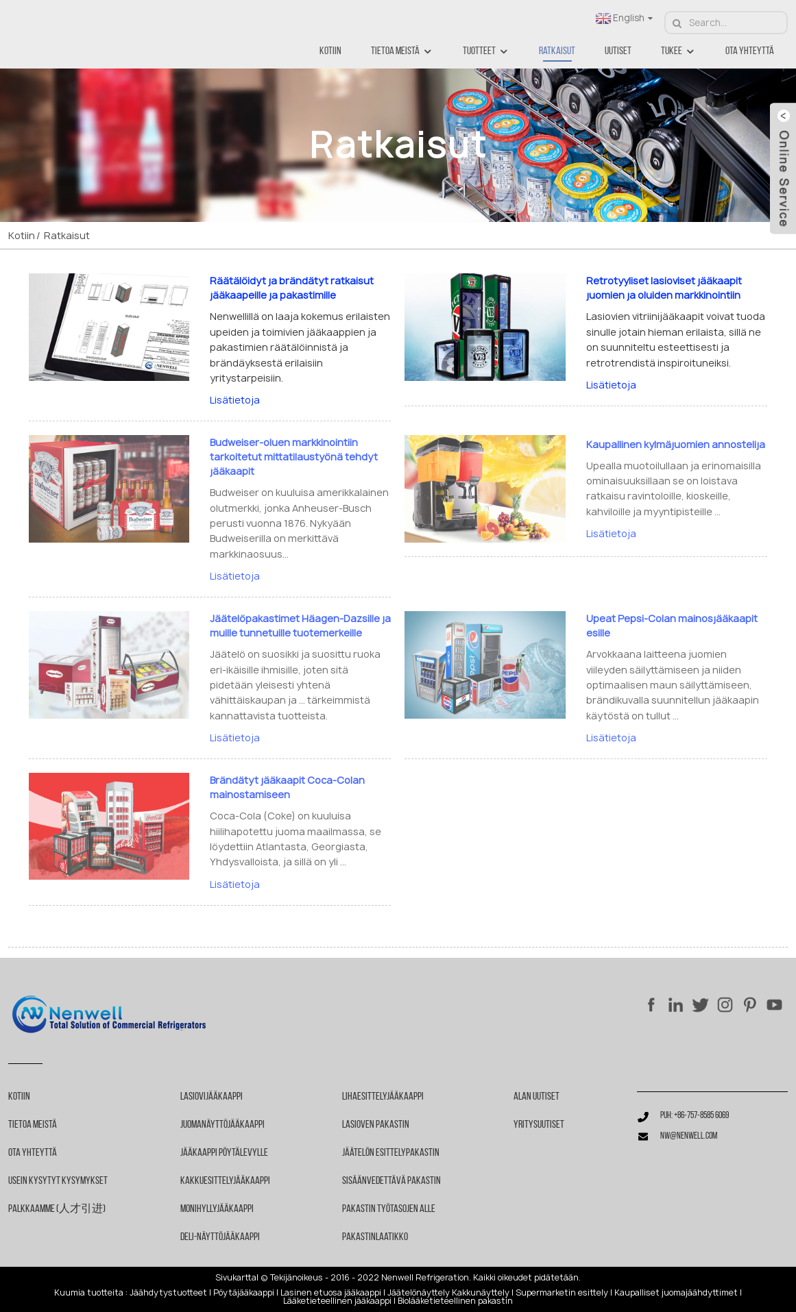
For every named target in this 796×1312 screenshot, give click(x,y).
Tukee (678, 51)
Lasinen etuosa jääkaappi (330, 1293)
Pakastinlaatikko (375, 1237)
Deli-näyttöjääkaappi (220, 1237)
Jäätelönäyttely (418, 1293)
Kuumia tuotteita (88, 1293)
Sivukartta (235, 1278)
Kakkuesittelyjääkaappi (225, 1181)
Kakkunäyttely (480, 1293)
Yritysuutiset (539, 1124)
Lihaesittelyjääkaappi (383, 1096)
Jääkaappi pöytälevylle (224, 1153)
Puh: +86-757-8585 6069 (694, 1116)
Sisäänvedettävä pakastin (391, 1181)
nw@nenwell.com (688, 1136)
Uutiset (618, 51)
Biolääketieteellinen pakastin (455, 1301)
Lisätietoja (235, 399)
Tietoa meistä (402, 51)
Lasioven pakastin (375, 1124)
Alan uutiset (536, 1096)
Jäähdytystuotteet (168, 1293)
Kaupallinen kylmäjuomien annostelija (675, 444)
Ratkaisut (557, 51)
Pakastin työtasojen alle (388, 1209)
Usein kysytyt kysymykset (58, 1181)
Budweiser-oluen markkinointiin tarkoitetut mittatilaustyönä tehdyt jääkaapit (294, 457)
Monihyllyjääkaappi (217, 1209)
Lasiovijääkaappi (211, 1096)
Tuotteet (486, 51)
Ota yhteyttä (749, 51)
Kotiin (330, 51)
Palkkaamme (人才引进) (57, 1209)
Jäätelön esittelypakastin (390, 1153)
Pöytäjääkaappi (243, 1293)
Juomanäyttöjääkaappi (222, 1124)
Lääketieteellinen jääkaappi (337, 1301)
